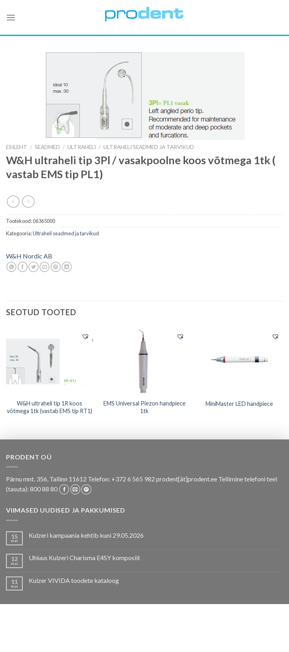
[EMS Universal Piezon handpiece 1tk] (144, 361)
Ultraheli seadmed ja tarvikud (148, 147)
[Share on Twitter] (33, 267)
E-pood (29, 633)
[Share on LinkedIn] (66, 267)
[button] (85, 336)
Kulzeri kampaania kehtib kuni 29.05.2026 (86, 535)
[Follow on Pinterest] (86, 489)
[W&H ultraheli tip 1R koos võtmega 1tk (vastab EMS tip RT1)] (49, 361)
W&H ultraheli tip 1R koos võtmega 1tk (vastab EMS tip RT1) (49, 407)
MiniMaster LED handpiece (239, 403)
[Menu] (11, 17)
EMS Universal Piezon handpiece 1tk (144, 407)
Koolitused (143, 633)
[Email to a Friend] (44, 267)
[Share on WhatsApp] (11, 267)
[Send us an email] (75, 489)
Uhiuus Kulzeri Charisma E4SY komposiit (84, 557)
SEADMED (47, 147)
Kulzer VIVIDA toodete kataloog (74, 580)
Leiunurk (166, 639)
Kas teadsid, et (101, 633)
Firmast (257, 633)
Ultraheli (81, 147)
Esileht (16, 147)
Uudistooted (130, 639)
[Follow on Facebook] (64, 489)
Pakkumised (60, 633)
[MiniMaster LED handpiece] (239, 361)
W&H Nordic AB (29, 256)
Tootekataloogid (189, 633)
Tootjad (230, 633)
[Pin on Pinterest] (56, 267)
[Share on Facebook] (23, 267)
